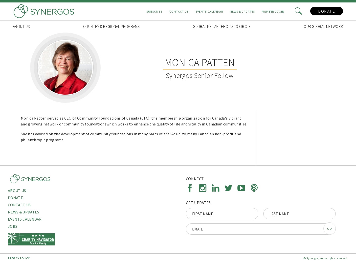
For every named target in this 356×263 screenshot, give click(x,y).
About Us (21, 26)
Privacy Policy (18, 258)
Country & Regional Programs (111, 26)
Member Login (273, 11)
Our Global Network (323, 26)
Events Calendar (209, 11)
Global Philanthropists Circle (221, 26)
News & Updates (242, 11)
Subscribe (154, 11)
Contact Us (179, 11)
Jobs (12, 226)
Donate (326, 11)
